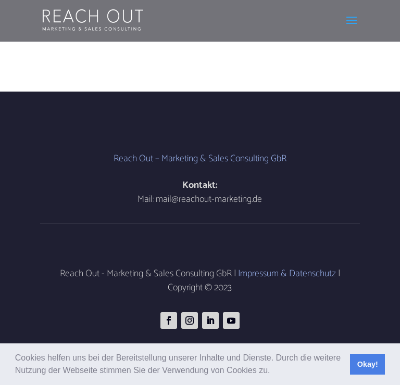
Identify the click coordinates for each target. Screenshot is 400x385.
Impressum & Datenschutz (287, 273)
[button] (274, 371)
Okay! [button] (367, 364)
